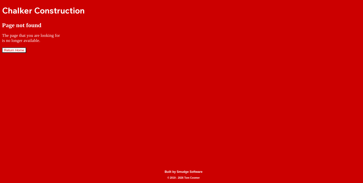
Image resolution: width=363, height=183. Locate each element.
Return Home (14, 50)
